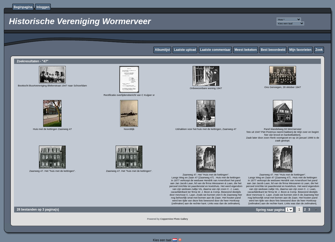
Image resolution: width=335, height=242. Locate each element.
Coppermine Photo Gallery (174, 219)
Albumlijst (162, 50)
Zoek (319, 50)
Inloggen (42, 7)
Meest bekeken (245, 50)
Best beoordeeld (273, 50)
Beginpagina (23, 7)
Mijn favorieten (300, 50)
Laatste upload (185, 50)
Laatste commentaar (215, 50)
